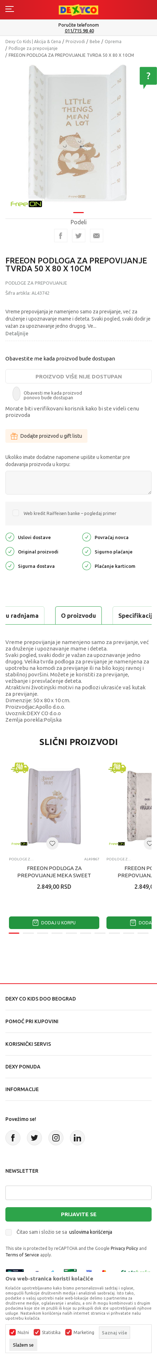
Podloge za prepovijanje (33, 48)
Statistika (51, 1332)
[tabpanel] (78, 135)
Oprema (113, 41)
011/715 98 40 (79, 30)
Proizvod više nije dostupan (78, 376)
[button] (52, 843)
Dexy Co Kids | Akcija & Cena (33, 41)
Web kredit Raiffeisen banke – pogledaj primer (70, 513)
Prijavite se (78, 1214)
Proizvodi (75, 41)
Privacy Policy (124, 1248)
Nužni (23, 1332)
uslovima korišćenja (90, 1232)
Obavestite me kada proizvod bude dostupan (60, 358)
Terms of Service (22, 1254)
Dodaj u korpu (54, 922)
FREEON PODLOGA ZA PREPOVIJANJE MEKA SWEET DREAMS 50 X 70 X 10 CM (54, 875)
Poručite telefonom (78, 24)
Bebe (95, 41)
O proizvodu (78, 615)
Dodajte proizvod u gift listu (46, 436)
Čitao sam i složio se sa (64, 1231)
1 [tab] (78, 212)
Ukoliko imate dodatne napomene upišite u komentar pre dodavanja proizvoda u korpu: (67, 460)
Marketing (83, 1332)
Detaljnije (16, 333)
